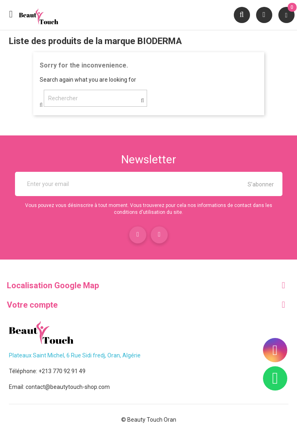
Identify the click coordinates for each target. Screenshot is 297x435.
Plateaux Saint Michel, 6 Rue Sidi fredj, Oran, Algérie (75, 355)
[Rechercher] (95, 98)
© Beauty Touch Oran (148, 419)
